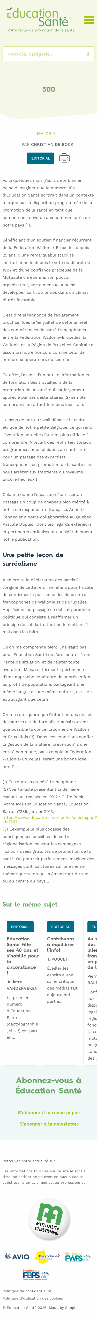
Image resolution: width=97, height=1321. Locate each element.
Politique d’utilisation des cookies (33, 1298)
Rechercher (93, 53)
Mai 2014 (46, 133)
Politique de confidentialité (27, 1291)
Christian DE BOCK (52, 144)
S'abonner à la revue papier (49, 1112)
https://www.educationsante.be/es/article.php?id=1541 (50, 820)
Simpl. (70, 1307)
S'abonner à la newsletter (49, 1124)
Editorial (40, 158)
